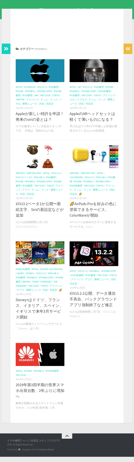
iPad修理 (53, 92)
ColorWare (76, 182)
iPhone (19, 96)
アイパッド (32, 104)
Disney (20, 278)
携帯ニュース (30, 108)
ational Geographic (51, 274)
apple (19, 92)
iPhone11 (30, 96)
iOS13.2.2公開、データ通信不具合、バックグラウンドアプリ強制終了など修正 (93, 304)
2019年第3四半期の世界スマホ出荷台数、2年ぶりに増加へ (40, 396)
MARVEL (27, 286)
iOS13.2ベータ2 (24, 182)
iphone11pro (44, 96)
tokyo (56, 100)
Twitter (20, 104)
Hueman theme (46, 454)
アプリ (26, 195)
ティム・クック (49, 104)
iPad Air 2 (39, 182)
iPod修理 (27, 100)
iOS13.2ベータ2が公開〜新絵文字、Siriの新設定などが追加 (40, 215)
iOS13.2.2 (42, 92)
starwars (46, 286)
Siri (36, 100)
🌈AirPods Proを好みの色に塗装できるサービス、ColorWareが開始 (93, 215)
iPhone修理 (104, 96)
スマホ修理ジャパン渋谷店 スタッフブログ (66, 17)
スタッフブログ (78, 104)
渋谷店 (49, 108)
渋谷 (41, 108)
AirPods (20, 178)
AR (79, 92)
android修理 (23, 274)
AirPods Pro (34, 178)
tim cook (45, 100)
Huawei (28, 376)
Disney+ (30, 278)
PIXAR (35, 286)
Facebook (29, 92)
